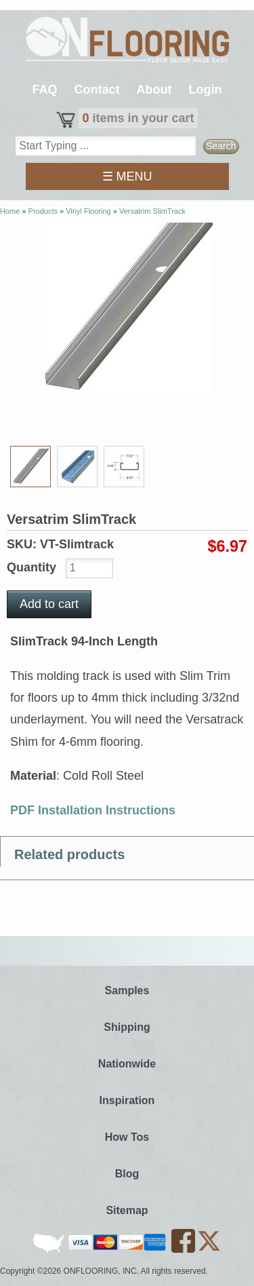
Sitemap (127, 1210)
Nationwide (127, 1064)
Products (43, 211)
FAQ (44, 89)
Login (205, 89)
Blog (127, 1173)
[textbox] (105, 146)
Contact (97, 89)
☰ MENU (127, 176)
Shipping (127, 1027)
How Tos (127, 1137)
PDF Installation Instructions (92, 810)
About (154, 89)
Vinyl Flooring (88, 211)
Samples (127, 990)
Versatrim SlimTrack (152, 211)
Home (10, 211)
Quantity (33, 567)
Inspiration (127, 1100)
